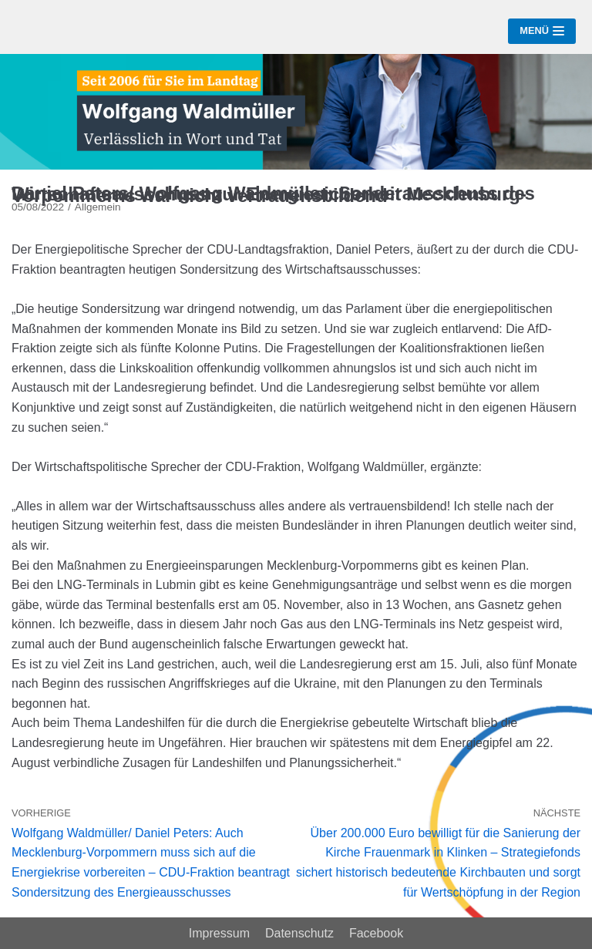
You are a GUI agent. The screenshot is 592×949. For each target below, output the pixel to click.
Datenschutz (299, 933)
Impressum (219, 933)
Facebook (376, 933)
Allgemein (98, 207)
